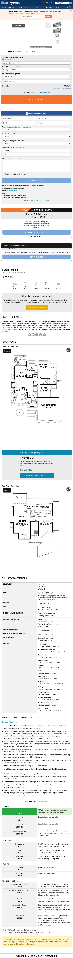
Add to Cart (36, 99)
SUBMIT (48, 17)
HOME (4, 7)
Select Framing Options (11, 74)
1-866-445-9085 (44, 92)
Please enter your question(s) (13, 159)
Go (70, 3)
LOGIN (65, 7)
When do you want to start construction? (16, 127)
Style (19, 7)
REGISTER (58, 7)
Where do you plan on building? (14, 147)
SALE (36, 7)
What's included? (7, 60)
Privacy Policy (37, 13)
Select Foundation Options (12, 67)
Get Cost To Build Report (36, 232)
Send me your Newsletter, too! (15, 174)
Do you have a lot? (8, 134)
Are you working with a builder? (13, 141)
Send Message (36, 180)
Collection (28, 7)
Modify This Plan (37, 308)
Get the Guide (36, 257)
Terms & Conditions (24, 13)
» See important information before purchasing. (19, 796)
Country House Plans (18, 272)
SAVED (49, 7)
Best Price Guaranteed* (62, 89)
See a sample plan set (10, 722)
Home (4, 272)
